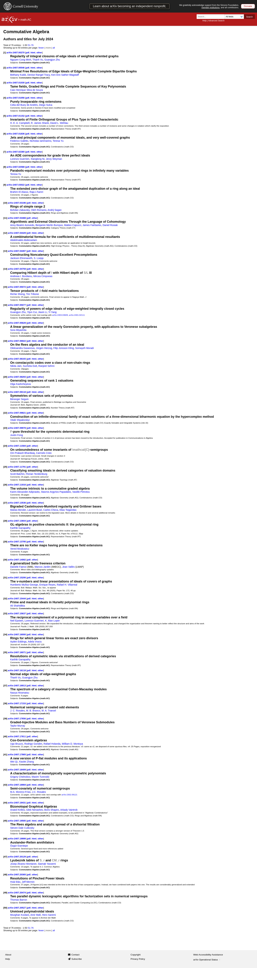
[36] (5, 670)
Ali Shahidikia (17, 605)
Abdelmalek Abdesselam (23, 240)
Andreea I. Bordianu (21, 276)
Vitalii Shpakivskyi (20, 420)
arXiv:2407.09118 (17, 392)
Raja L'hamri (36, 192)
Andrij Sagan (54, 210)
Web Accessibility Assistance (208, 954)
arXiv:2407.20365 (17, 874)
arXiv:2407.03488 (17, 218)
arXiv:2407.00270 (16, 52)
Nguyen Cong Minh (20, 59)
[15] (5, 287)
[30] (5, 559)
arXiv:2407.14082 (17, 559)
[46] (5, 838)
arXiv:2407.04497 (17, 251)
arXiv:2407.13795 (17, 541)
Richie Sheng (17, 294)
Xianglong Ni (38, 159)
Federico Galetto (19, 140)
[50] (5, 907)
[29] (5, 541)
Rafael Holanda (52, 743)
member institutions (210, 7)
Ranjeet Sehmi (46, 366)
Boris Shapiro (51, 809)
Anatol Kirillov (17, 809)
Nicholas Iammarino (40, 140)
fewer (41, 47)
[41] (5, 754)
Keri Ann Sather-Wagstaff (65, 74)
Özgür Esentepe (19, 845)
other (39, 52)
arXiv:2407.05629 (17, 323)
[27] (5, 502)
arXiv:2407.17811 (17, 736)
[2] (4, 67)
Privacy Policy (138, 959)
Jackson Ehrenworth (21, 258)
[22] (5, 413)
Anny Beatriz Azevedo (22, 225)
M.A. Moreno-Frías (20, 792)
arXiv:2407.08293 (17, 377)
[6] (4, 133)
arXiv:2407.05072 (17, 287)
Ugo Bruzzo (16, 743)
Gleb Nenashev (34, 809)
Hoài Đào (15, 881)
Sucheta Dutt (30, 366)
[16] (5, 305)
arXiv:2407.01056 (16, 97)
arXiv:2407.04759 (17, 269)
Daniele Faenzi (18, 566)
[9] (4, 184)
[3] (4, 82)
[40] (5, 736)
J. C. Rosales (17, 710)
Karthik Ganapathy (20, 528)
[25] (5, 467)
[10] (5, 203)
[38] (5, 703)
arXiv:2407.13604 (17, 521)
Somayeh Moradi (84, 348)
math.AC (25, 19)
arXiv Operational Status (207, 959)
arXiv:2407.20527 (17, 907)
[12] (5, 233)
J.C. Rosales (39, 792)
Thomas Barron (18, 899)
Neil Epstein (16, 620)
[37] (5, 685)
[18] (5, 341)
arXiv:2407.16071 (17, 652)
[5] (4, 116)
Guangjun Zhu (52, 59)
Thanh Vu (38, 59)
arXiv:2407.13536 (17, 502)
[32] (5, 598)
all (54, 47)
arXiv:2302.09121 (69, 794)
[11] (5, 218)
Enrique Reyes (47, 584)
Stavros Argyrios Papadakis (56, 491)
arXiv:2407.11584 (17, 446)
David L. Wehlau (59, 123)
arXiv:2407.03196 (17, 203)
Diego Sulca (45, 105)
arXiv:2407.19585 (17, 820)
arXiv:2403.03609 (60, 315)
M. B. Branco (33, 710)
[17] (5, 323)
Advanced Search (216, 20)
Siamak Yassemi (47, 863)
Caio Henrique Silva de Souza (26, 90)
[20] (5, 377)
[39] (5, 718)
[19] (5, 359)
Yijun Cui (32, 312)
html (33, 52)
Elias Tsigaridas (68, 510)
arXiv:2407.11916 (17, 484)
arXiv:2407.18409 (17, 769)
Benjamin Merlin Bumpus (49, 225)
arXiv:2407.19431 (17, 802)
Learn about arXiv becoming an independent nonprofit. (129, 6)
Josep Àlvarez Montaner (23, 863)
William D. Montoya (72, 743)
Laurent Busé (34, 510)
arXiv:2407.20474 (17, 892)
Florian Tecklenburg (36, 474)
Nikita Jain (16, 366)
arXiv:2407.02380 (16, 151)
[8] (4, 167)
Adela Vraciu (35, 641)
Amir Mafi (35, 914)
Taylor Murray (17, 725)
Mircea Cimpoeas (42, 276)
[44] (5, 802)
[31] (5, 577)
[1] (4, 52)
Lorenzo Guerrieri (19, 159)
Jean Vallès (68, 566)
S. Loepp (39, 258)
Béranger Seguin (19, 399)
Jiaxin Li (42, 312)
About (8, 954)
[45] (5, 820)
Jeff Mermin (28, 881)
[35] (5, 652)
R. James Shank (40, 123)
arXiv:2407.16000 (17, 634)
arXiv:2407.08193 (17, 359)
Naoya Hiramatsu (19, 692)
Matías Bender (18, 510)
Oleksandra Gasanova (22, 348)
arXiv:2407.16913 (17, 685)
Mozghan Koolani (19, 914)
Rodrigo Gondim (33, 743)
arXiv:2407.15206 (17, 577)
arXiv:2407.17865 (17, 754)
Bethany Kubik (18, 74)
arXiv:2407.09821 (17, 413)
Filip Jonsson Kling (63, 348)
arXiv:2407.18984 (17, 784)
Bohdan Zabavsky (20, 210)
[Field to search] (234, 16)
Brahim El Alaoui (19, 192)
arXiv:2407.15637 (17, 613)
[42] (5, 769)
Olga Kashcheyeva (20, 384)
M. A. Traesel (49, 710)
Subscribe (76, 959)
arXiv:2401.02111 (77, 315)
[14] (5, 269)
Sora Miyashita (18, 330)
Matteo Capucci (72, 225)
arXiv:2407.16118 (17, 670)
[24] (5, 446)
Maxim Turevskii (40, 776)
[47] (5, 856)
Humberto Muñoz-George (24, 584)
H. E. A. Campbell (19, 123)
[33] (5, 613)
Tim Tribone (32, 294)
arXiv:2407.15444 (17, 598)
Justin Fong (16, 435)
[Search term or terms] (212, 16)
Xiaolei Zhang (26, 761)
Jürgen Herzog (44, 348)
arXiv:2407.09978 (17, 428)
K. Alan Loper (52, 620)
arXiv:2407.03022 (16, 184)
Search (249, 17)
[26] (5, 484)
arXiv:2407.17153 (17, 703)
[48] (5, 874)
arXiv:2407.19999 (17, 838)
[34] (5, 634)
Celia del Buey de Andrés (24, 105)
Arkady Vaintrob (68, 809)
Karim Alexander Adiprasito (25, 491)
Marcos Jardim (43, 566)
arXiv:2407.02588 (16, 167)
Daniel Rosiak (110, 225)
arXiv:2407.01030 (16, 82)
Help (204, 20)
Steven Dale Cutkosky (22, 827)
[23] (5, 428)
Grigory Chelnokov (20, 776)
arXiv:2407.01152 (16, 116)
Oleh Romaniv (38, 210)
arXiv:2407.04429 (17, 233)
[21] (5, 392)
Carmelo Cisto (44, 453)
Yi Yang (52, 312)
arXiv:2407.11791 (17, 467)
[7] (4, 151)
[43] (5, 784)
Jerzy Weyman (54, 159)
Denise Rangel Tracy (38, 74)
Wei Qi (14, 761)
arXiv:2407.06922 (17, 341)
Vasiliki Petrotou (81, 491)
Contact (75, 954)
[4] (4, 97)
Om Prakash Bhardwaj (22, 453)
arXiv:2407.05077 (17, 305)
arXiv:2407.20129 (17, 856)
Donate (248, 6)
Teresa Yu (58, 140)
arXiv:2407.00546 (16, 67)
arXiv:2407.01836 (16, 133)
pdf (27, 52)
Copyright (136, 954)
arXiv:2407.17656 (17, 718)
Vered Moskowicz (19, 548)
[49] (5, 892)
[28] (5, 521)
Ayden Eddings (18, 641)
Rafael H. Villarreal (67, 584)
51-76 (31, 45)
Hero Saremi (49, 914)
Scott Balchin (17, 474)
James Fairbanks (92, 225)
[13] (5, 251)
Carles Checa (50, 510)
